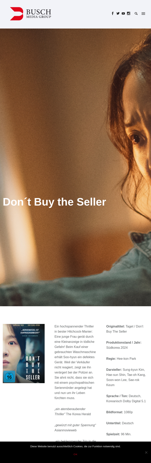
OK (76, 454)
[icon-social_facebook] (113, 13)
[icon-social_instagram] (128, 13)
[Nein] (146, 452)
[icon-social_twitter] (119, 13)
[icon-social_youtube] (124, 13)
